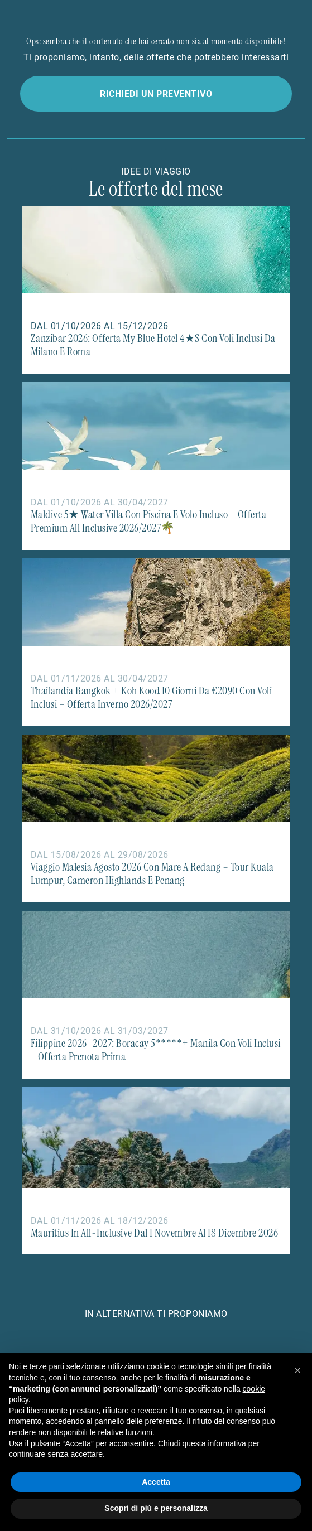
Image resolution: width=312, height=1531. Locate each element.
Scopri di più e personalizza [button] (155, 1508)
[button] (297, 1370)
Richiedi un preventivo (156, 93)
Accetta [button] (156, 1481)
